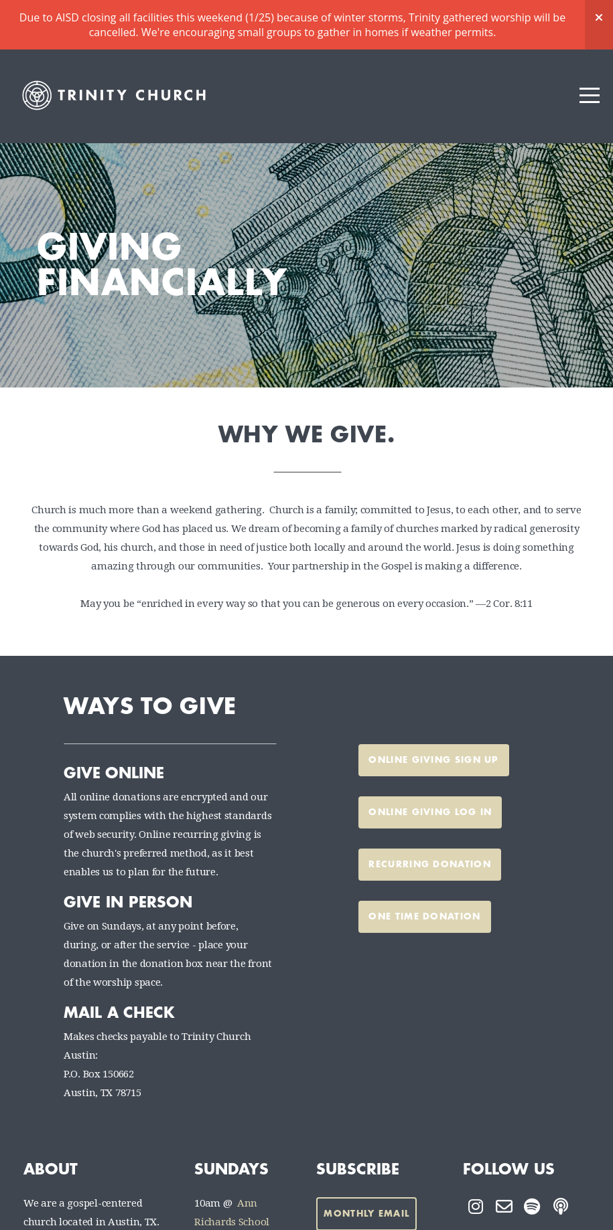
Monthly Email (366, 1164)
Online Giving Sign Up (433, 710)
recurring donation (429, 814)
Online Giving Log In (430, 762)
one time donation (424, 867)
